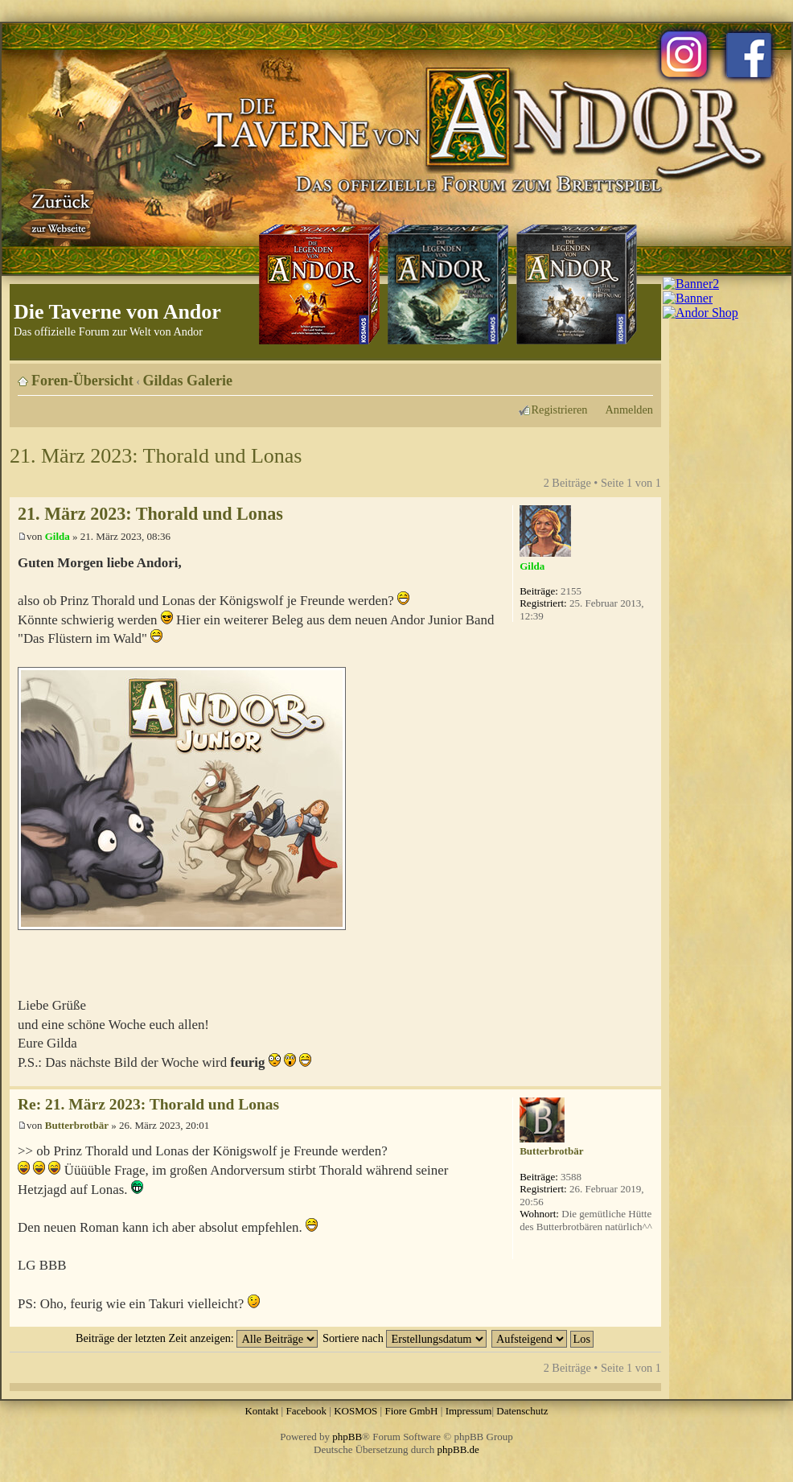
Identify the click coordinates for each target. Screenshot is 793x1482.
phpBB (347, 1437)
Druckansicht (617, 375)
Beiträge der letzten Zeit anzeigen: (197, 1338)
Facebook (306, 1411)
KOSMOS (355, 1411)
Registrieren (560, 409)
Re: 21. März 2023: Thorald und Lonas (148, 1104)
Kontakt (261, 1411)
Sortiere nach (405, 1338)
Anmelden (629, 409)
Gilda (57, 536)
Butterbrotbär (77, 1125)
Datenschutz (522, 1411)
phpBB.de (458, 1449)
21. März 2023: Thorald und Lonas (156, 455)
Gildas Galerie (188, 381)
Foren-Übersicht (82, 381)
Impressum (469, 1411)
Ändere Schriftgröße (641, 375)
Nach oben (648, 1077)
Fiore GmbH (411, 1411)
